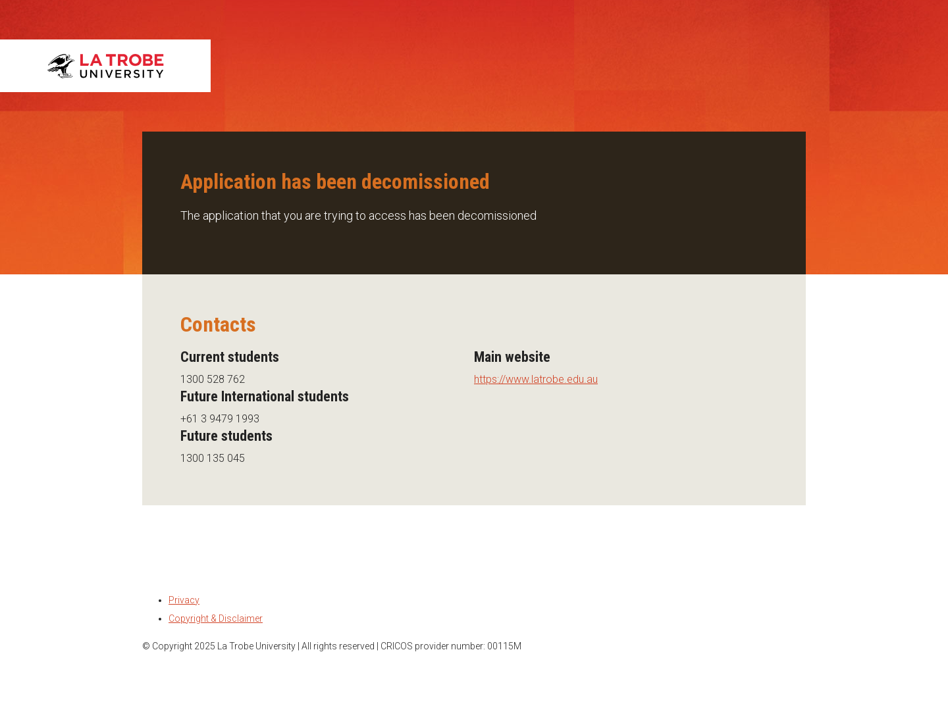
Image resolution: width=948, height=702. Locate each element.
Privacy (184, 600)
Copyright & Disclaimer (216, 618)
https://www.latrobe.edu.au (536, 379)
